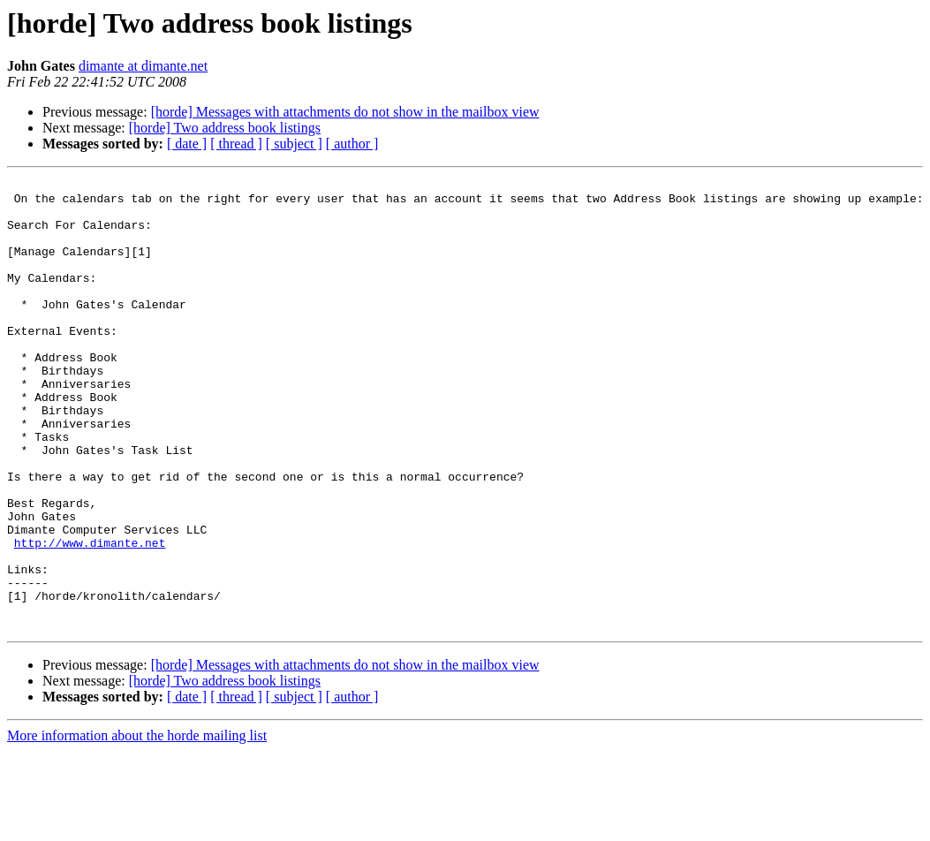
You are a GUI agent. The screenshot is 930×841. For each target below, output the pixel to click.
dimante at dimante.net (143, 65)
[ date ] (187, 143)
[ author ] (352, 143)
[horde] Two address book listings (225, 127)
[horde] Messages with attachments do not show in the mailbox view (345, 111)
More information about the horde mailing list (137, 825)
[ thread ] (236, 143)
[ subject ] (294, 143)
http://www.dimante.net (90, 617)
